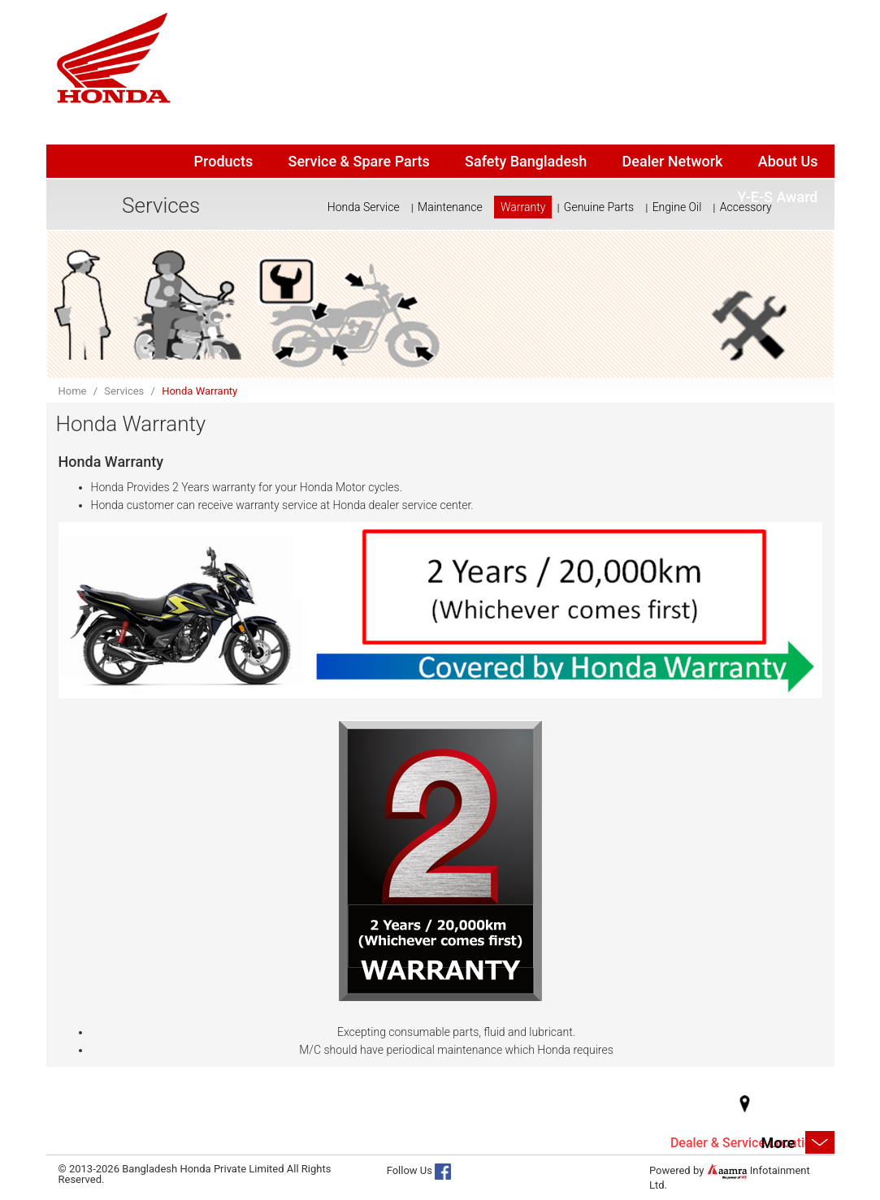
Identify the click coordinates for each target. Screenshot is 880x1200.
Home (73, 391)
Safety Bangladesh (526, 161)
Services (124, 391)
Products (224, 161)
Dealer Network (672, 161)
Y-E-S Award (777, 196)
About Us (788, 161)
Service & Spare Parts (359, 161)
